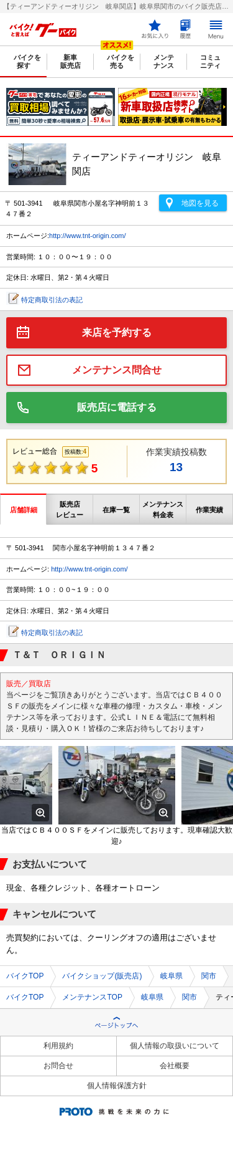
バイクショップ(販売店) (102, 976)
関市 (208, 976)
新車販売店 (70, 61)
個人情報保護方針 (117, 1085)
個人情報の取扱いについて (174, 1045)
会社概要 (175, 1065)
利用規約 (58, 1045)
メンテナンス (163, 61)
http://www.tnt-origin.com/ (87, 235)
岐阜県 (171, 976)
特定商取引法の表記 (52, 299)
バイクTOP (24, 976)
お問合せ (58, 1065)
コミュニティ (210, 61)
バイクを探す (27, 61)
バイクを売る (120, 61)
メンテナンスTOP (92, 997)
